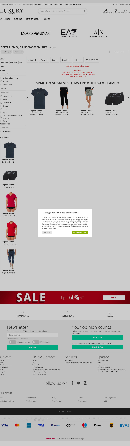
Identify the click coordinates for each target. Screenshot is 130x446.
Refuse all (47, 232)
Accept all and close (79, 232)
